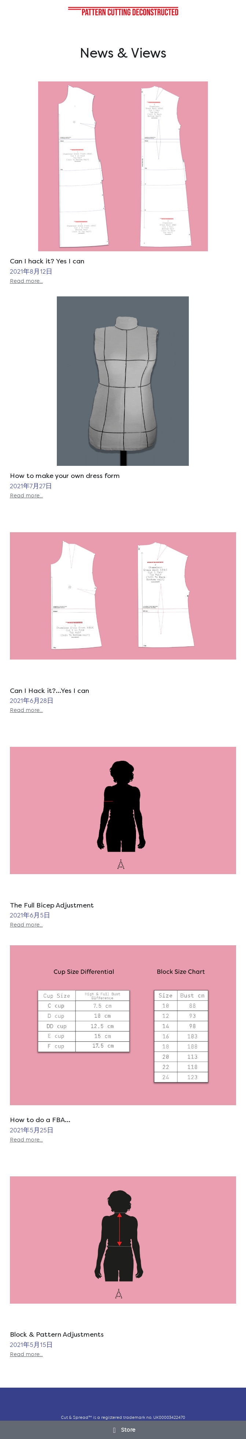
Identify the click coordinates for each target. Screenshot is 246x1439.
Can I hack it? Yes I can (47, 261)
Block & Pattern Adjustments (57, 1334)
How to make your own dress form (65, 476)
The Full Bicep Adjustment (52, 905)
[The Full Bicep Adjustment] (123, 810)
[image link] (123, 10)
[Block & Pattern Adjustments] (123, 1240)
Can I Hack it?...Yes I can (49, 690)
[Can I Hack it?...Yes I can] (123, 596)
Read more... (26, 281)
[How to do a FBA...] (123, 1025)
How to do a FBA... (40, 1120)
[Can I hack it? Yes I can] (123, 166)
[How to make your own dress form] (123, 381)
